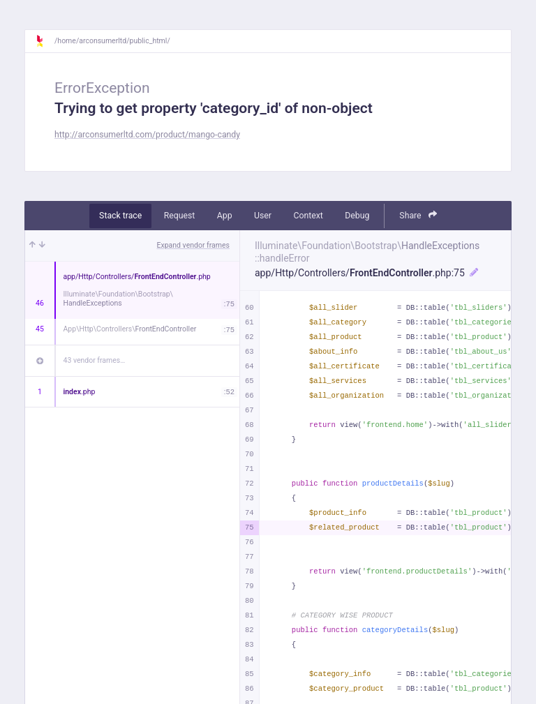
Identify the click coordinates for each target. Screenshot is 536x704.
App (224, 215)
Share (418, 215)
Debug (357, 215)
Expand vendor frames (193, 245)
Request (179, 215)
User (262, 215)
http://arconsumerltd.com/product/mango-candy (147, 135)
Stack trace (120, 215)
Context (307, 215)
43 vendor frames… (95, 360)
